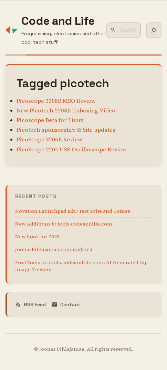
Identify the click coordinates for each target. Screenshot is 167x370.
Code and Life (57, 20)
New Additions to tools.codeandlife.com (63, 223)
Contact (66, 304)
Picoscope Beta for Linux (50, 120)
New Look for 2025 (37, 236)
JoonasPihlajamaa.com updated (54, 249)
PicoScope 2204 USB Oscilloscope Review (72, 149)
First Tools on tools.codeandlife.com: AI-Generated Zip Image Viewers (81, 266)
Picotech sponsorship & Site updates (66, 130)
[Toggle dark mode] (153, 30)
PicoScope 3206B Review (49, 139)
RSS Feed (30, 304)
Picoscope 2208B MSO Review (56, 101)
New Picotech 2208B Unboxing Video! (67, 110)
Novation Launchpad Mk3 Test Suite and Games (72, 211)
